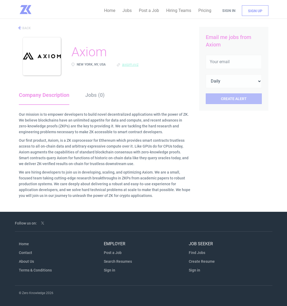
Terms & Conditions (35, 270)
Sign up (255, 11)
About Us (26, 261)
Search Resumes (118, 261)
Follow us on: (26, 223)
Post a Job (113, 253)
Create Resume (202, 261)
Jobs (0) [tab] (95, 95)
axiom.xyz (130, 64)
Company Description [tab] (44, 95)
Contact (25, 253)
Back (26, 28)
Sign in (228, 10)
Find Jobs (197, 253)
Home (24, 244)
